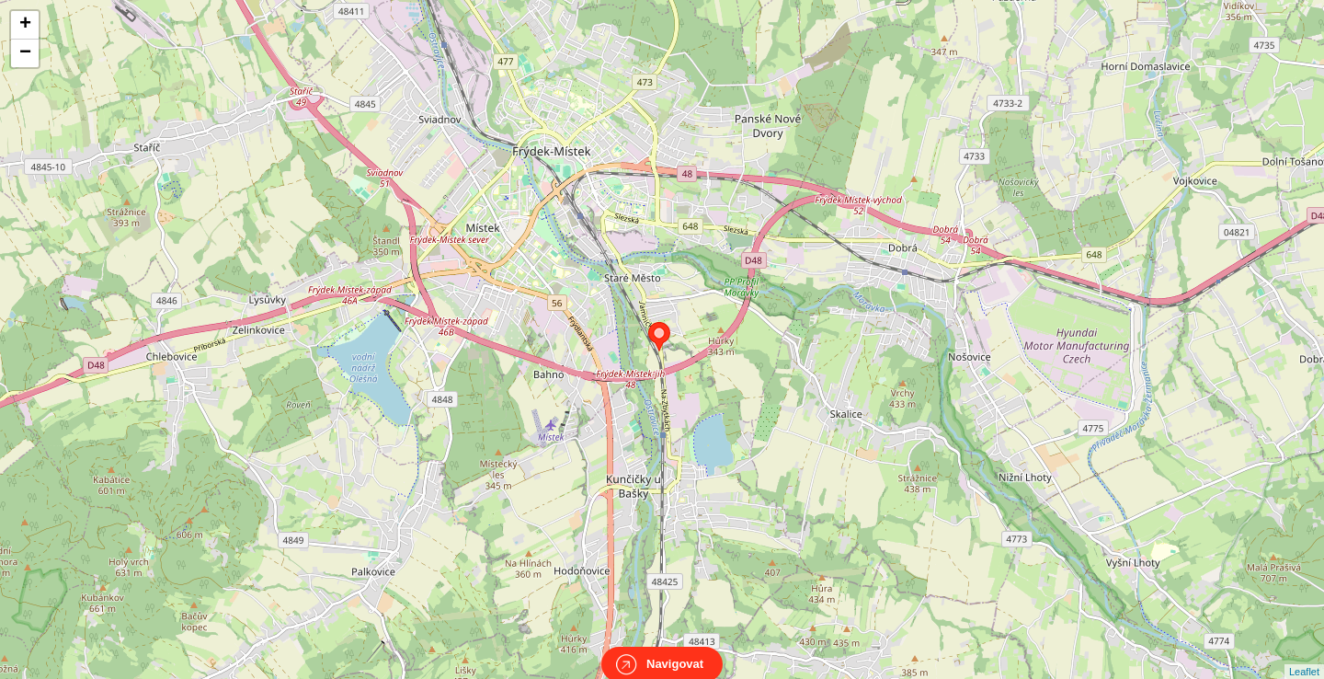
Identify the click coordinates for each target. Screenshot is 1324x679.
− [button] (25, 53)
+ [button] (25, 25)
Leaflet (1304, 655)
